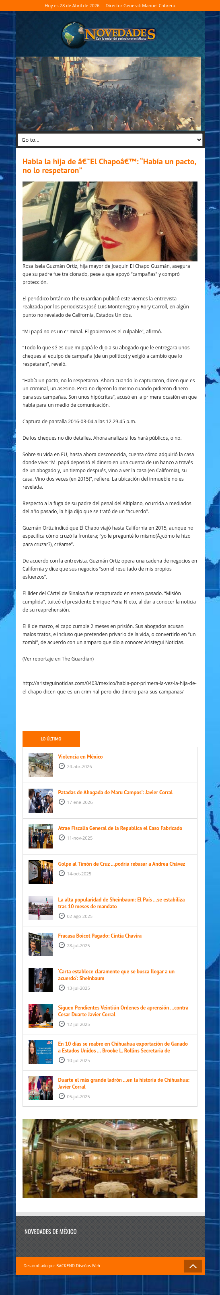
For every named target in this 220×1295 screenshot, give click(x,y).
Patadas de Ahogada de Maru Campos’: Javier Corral (115, 792)
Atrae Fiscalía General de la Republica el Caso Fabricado (120, 828)
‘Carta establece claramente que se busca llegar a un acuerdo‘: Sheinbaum (116, 975)
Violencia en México (80, 756)
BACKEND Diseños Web (78, 1265)
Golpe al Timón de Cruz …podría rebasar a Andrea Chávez (121, 864)
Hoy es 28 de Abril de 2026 (72, 5)
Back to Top (193, 1266)
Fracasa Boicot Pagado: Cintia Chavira (100, 935)
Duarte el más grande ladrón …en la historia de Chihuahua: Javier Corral (123, 1083)
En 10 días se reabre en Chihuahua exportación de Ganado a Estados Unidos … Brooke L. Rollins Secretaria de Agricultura (123, 1050)
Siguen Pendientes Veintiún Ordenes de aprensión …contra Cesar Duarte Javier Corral (123, 1011)
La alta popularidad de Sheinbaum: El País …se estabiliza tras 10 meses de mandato (121, 903)
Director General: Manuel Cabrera (140, 5)
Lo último (51, 739)
